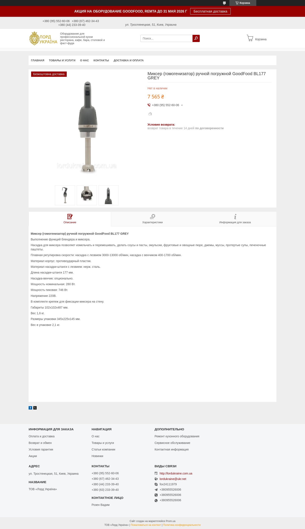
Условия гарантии (41, 449)
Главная (37, 60)
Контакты (101, 60)
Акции (33, 456)
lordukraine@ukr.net (173, 479)
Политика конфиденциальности (182, 524)
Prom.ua (170, 521)
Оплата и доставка (41, 436)
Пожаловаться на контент (146, 524)
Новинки (97, 456)
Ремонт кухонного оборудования (177, 436)
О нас (84, 60)
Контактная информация (172, 449)
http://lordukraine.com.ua (176, 473)
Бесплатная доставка (210, 11)
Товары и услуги (62, 60)
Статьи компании (103, 449)
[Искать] (196, 38)
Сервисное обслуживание (172, 443)
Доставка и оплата (129, 60)
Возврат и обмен (40, 443)
